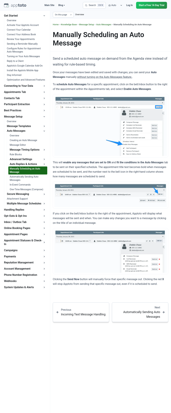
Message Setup (86, 24)
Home (56, 24)
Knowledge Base (69, 24)
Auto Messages (103, 24)
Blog (61, 5)
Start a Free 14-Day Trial (151, 5)
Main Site (49, 5)
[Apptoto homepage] (15, 5)
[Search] (94, 5)
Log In (129, 5)
